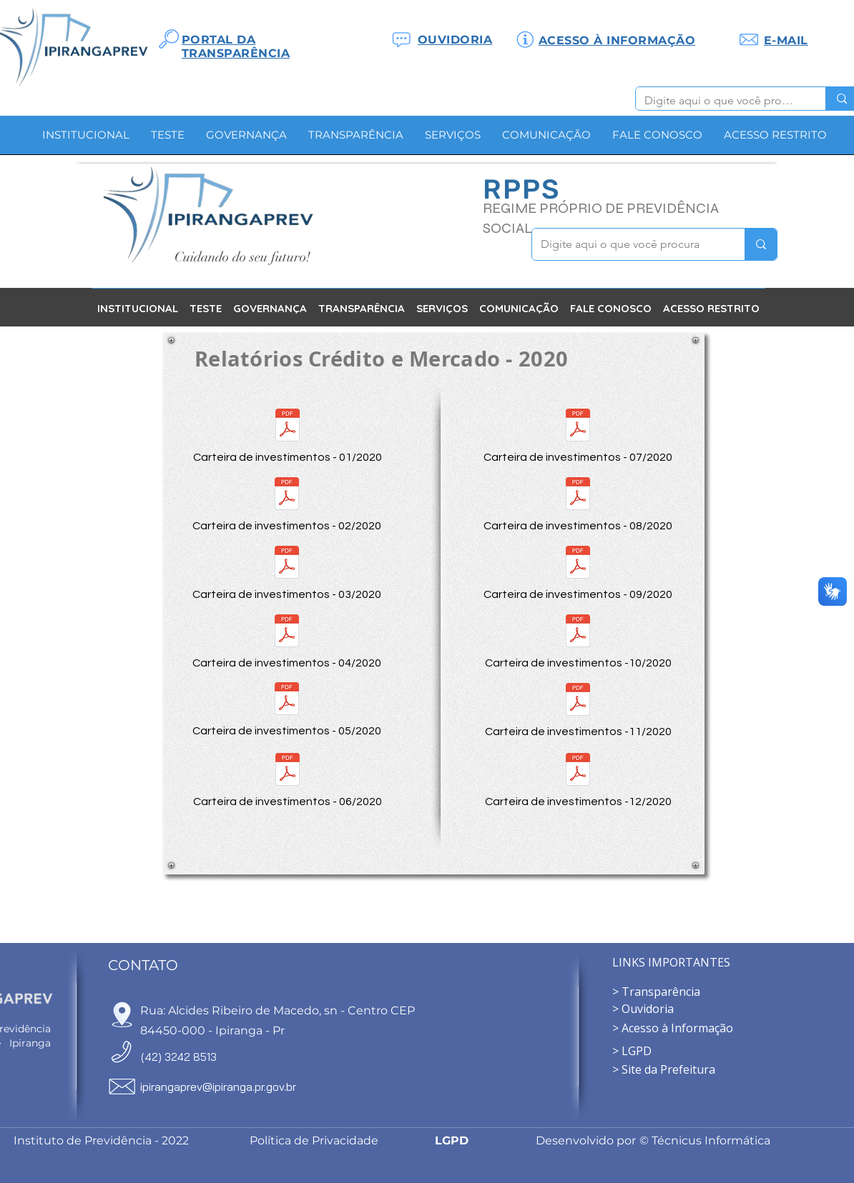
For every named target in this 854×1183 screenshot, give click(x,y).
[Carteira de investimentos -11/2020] (578, 708)
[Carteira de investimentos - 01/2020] (287, 434)
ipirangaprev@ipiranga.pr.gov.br (218, 1086)
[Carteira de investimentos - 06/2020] (287, 778)
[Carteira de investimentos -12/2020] (578, 778)
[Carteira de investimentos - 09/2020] (578, 571)
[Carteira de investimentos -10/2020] (578, 640)
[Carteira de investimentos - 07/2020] (578, 434)
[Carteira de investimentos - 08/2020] (578, 503)
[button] (246, 140)
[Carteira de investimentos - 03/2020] (287, 571)
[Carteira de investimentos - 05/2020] (287, 708)
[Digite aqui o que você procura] (719, 100)
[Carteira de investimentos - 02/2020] (287, 503)
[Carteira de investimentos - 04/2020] (287, 640)
